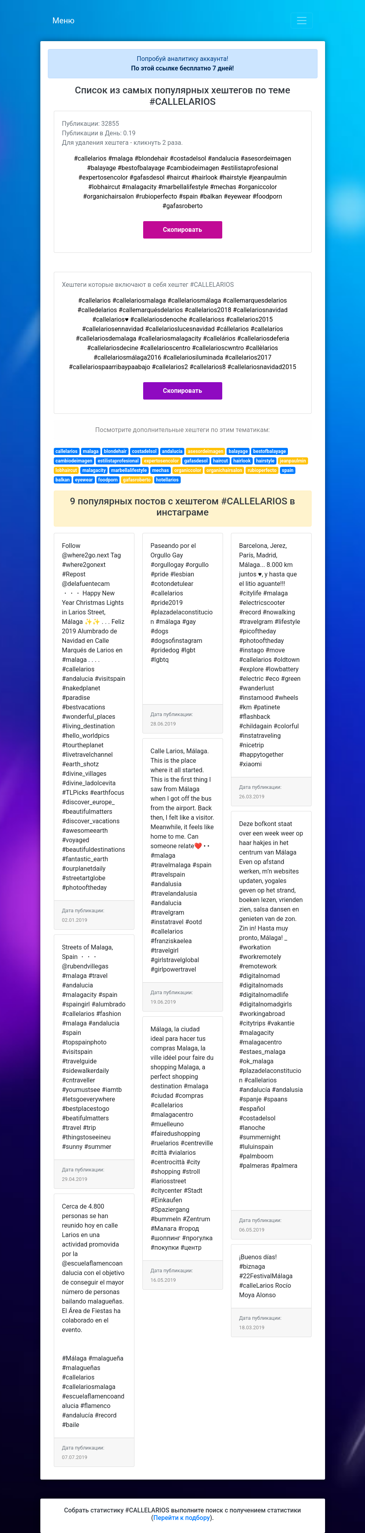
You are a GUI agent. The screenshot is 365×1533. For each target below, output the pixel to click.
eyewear (84, 480)
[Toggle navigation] (302, 20)
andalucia (172, 451)
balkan (62, 480)
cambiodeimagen (73, 461)
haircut (220, 461)
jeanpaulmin (293, 461)
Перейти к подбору (181, 1518)
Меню (64, 20)
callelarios (66, 451)
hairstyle (265, 461)
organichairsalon (224, 470)
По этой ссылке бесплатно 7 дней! (182, 68)
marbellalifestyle (129, 470)
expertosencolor (161, 461)
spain (287, 470)
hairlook (242, 461)
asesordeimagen (205, 451)
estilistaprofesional (118, 461)
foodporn (107, 480)
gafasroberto (137, 480)
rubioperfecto (262, 470)
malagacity (94, 470)
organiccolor (187, 470)
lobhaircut (66, 470)
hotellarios (167, 480)
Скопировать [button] (182, 229)
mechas (160, 470)
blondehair (115, 451)
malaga (90, 451)
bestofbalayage (269, 451)
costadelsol (144, 451)
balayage (238, 451)
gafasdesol (196, 461)
